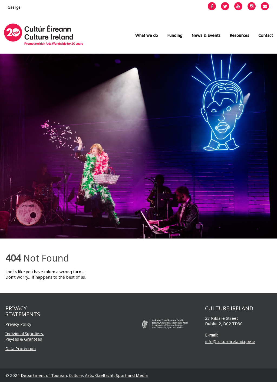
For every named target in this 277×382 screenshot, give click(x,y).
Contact (265, 35)
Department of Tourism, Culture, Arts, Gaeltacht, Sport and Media (84, 375)
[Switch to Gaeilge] (14, 7)
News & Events (206, 35)
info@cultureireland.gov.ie (230, 341)
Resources (239, 35)
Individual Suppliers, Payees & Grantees (24, 336)
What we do (146, 35)
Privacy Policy (18, 324)
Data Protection (20, 348)
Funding (174, 35)
